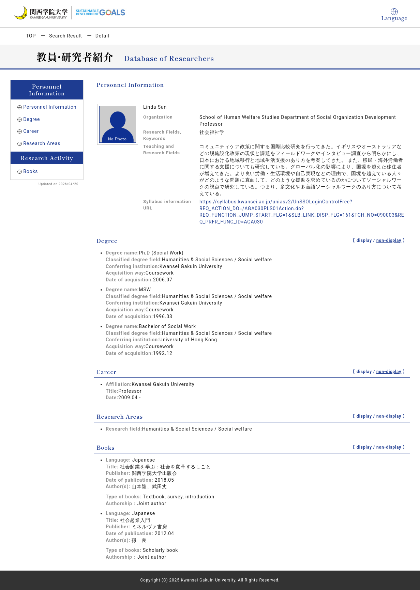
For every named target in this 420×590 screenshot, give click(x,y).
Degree (31, 119)
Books (30, 171)
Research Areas (41, 143)
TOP (31, 35)
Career (31, 131)
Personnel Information (49, 107)
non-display (388, 240)
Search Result (65, 35)
